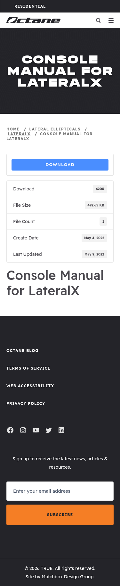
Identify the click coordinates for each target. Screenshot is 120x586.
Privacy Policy (25, 403)
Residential (37, 6)
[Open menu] (111, 20)
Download (60, 164)
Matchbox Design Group (67, 577)
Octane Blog (22, 350)
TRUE (46, 568)
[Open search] (98, 20)
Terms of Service (28, 368)
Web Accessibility (30, 385)
